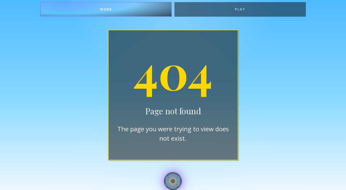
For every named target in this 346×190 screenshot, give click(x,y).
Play (240, 9)
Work (106, 9)
